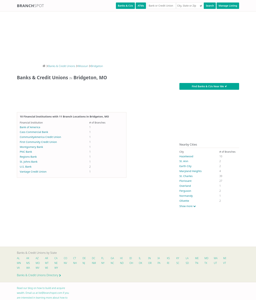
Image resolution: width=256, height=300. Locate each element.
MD (211, 258)
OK (143, 263)
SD (191, 263)
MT (47, 263)
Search (210, 5)
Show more (187, 206)
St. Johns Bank (29, 161)
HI (124, 258)
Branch (30, 5)
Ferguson (185, 190)
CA (56, 258)
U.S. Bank (25, 166)
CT (76, 258)
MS (28, 263)
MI (230, 258)
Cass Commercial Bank (34, 132)
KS (172, 258)
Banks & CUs (125, 5)
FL (105, 258)
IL (143, 258)
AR (47, 258)
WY (57, 268)
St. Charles (186, 176)
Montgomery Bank (31, 147)
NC (115, 263)
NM (95, 263)
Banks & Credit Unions (61, 66)
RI (172, 263)
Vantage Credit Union (33, 171)
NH (76, 263)
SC (182, 263)
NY (105, 263)
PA (162, 263)
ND (124, 263)
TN (201, 263)
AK (28, 258)
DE (85, 258)
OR (153, 263)
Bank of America (30, 127)
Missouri (83, 66)
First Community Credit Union (38, 142)
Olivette (184, 200)
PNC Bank (26, 151)
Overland (185, 186)
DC (95, 258)
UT (220, 263)
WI (47, 268)
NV (66, 263)
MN (18, 263)
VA (18, 268)
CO (66, 258)
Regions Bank (28, 156)
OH (134, 263)
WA (28, 268)
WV (38, 268)
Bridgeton (97, 66)
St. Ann (183, 161)
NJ (85, 263)
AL (18, 258)
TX (210, 263)
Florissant (185, 181)
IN (153, 258)
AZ (37, 258)
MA (221, 258)
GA (115, 258)
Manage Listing (227, 5)
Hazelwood (186, 156)
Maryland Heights (190, 171)
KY (182, 258)
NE (57, 263)
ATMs (141, 5)
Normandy (186, 195)
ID (133, 258)
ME (201, 258)
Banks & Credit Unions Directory (39, 276)
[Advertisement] (106, 36)
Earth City (185, 166)
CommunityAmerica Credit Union (40, 137)
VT (230, 263)
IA (162, 258)
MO (38, 263)
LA (191, 258)
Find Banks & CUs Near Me (209, 86)
